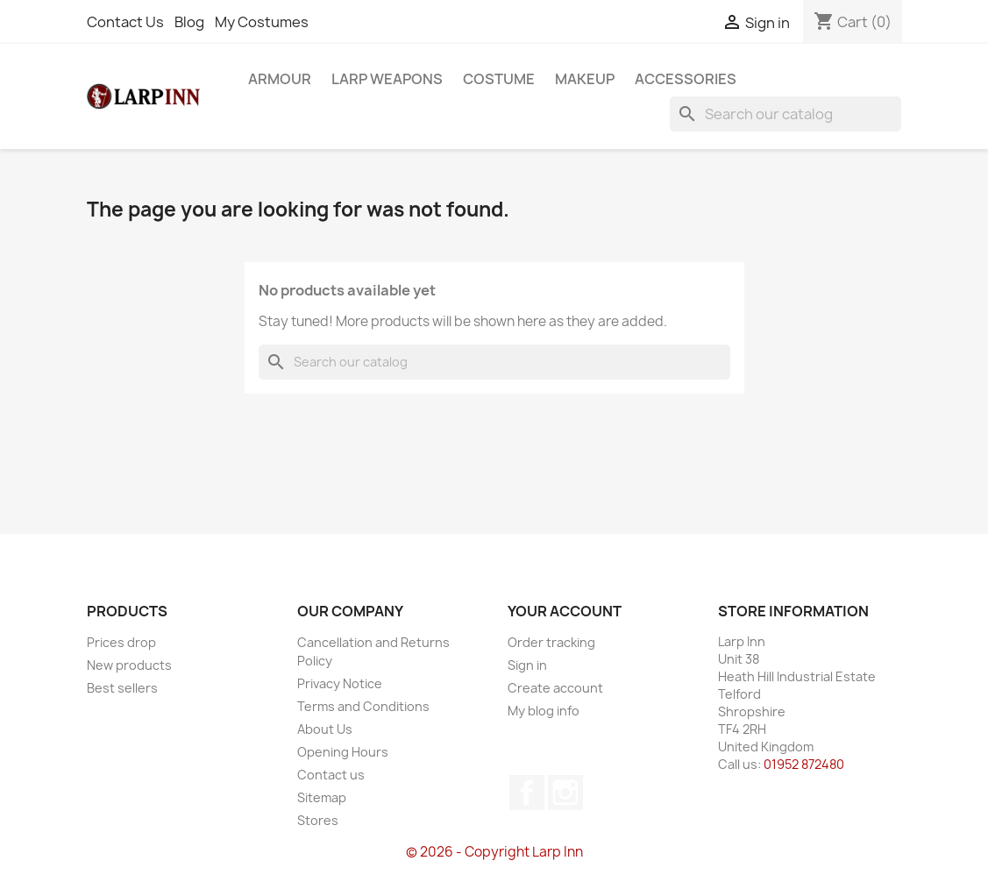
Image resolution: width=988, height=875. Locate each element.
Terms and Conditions (363, 706)
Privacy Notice (339, 683)
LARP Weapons (387, 79)
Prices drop (121, 642)
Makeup (585, 79)
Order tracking (551, 642)
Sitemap (321, 797)
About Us (324, 729)
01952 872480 (804, 764)
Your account (565, 611)
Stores (317, 820)
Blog (189, 22)
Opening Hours (342, 751)
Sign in (527, 665)
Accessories (685, 79)
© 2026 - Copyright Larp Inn (494, 852)
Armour (279, 79)
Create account (555, 687)
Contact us (331, 774)
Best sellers (122, 687)
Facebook (526, 792)
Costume (499, 79)
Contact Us (125, 22)
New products (129, 665)
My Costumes (262, 22)
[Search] (785, 114)
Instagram (565, 792)
